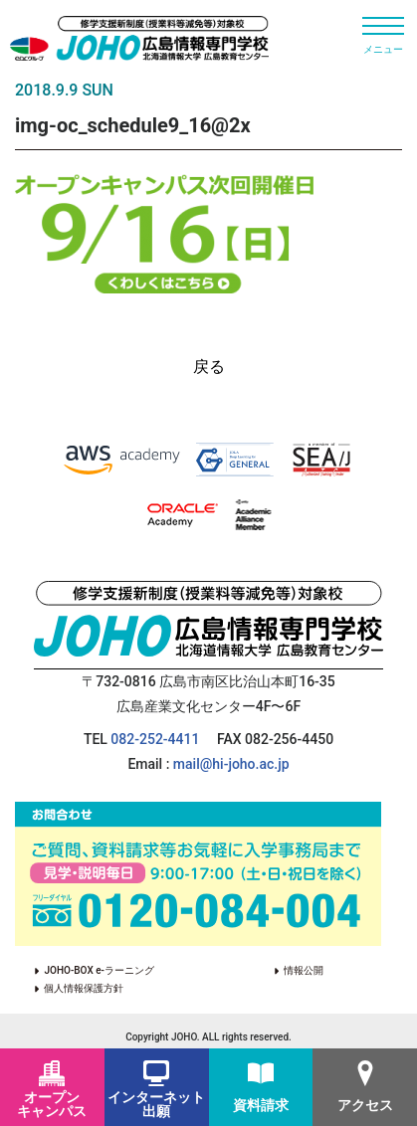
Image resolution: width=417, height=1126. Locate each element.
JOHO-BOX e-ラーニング (98, 970)
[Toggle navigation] (383, 35)
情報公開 (333, 970)
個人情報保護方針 (83, 988)
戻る (209, 366)
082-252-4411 (154, 739)
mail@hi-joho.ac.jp (231, 764)
